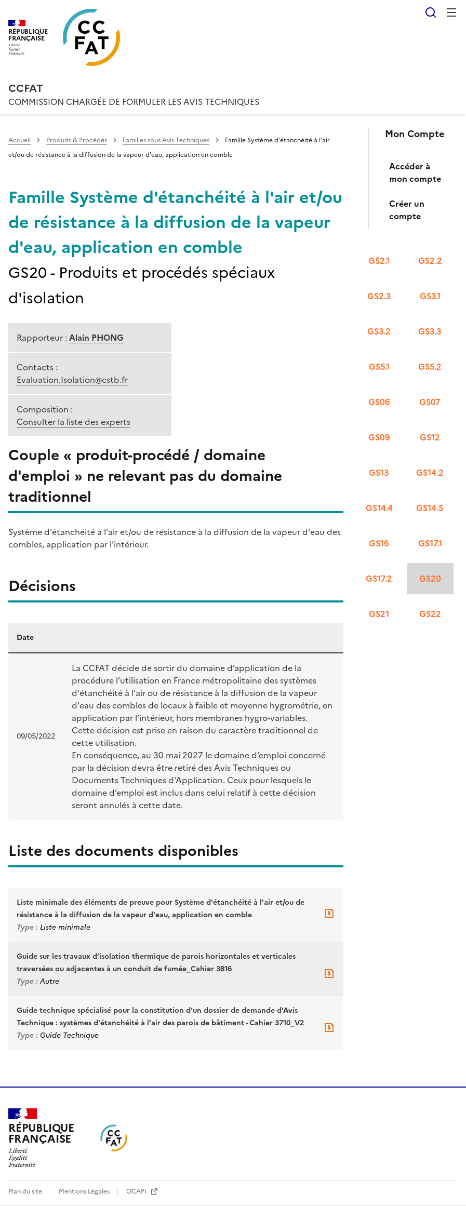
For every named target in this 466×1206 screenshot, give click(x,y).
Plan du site (26, 1191)
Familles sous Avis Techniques (166, 140)
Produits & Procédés (76, 140)
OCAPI (137, 1191)
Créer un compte (406, 209)
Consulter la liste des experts (73, 422)
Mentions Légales (85, 1191)
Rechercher (430, 12)
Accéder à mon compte (415, 172)
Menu (451, 12)
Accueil (19, 140)
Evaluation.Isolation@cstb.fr (72, 379)
